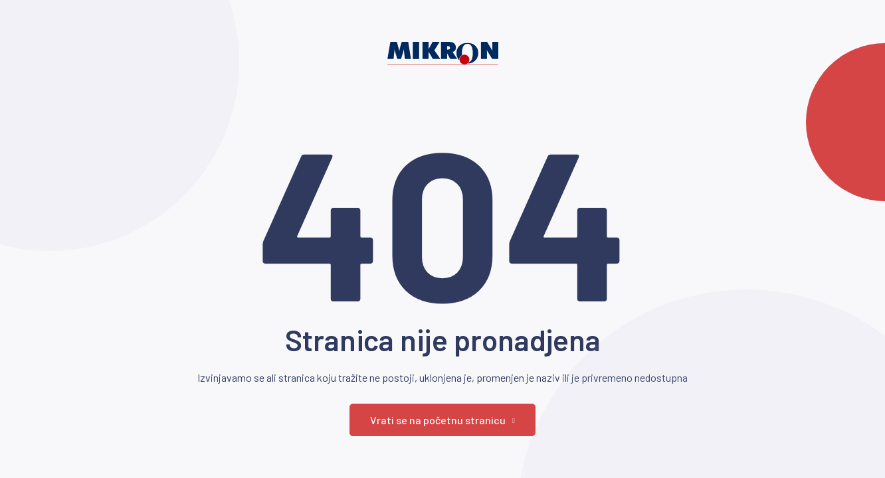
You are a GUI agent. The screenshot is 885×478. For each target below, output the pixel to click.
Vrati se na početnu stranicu (442, 420)
